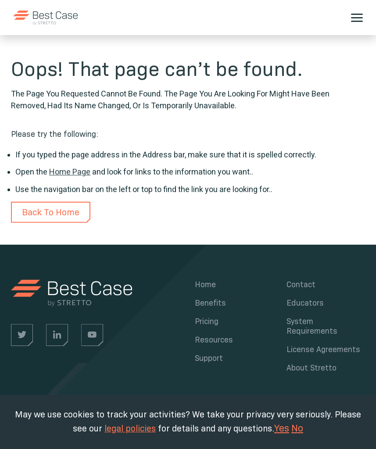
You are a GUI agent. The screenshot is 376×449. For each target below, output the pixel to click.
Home (205, 284)
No (297, 428)
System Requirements (311, 326)
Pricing (206, 321)
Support (209, 358)
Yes (281, 428)
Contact (300, 284)
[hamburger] (357, 18)
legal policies (130, 428)
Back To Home (50, 212)
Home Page (69, 171)
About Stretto (311, 368)
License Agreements (323, 349)
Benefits (210, 303)
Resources (214, 340)
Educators (305, 303)
